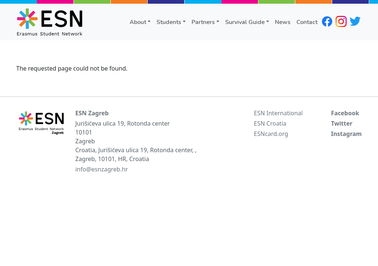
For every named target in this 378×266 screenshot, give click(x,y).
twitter (355, 21)
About (138, 22)
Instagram (346, 134)
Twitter (342, 123)
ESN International (278, 113)
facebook (327, 21)
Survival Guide (245, 22)
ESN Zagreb (92, 113)
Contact (306, 22)
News (283, 22)
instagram (341, 21)
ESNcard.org (271, 134)
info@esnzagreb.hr (101, 169)
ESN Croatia (270, 123)
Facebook (345, 113)
